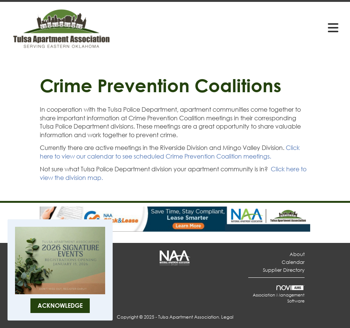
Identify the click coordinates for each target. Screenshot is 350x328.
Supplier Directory (284, 270)
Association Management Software (279, 294)
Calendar (293, 262)
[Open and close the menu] (230, 27)
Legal (227, 317)
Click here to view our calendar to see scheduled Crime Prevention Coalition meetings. (170, 152)
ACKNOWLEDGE (60, 305)
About (297, 254)
